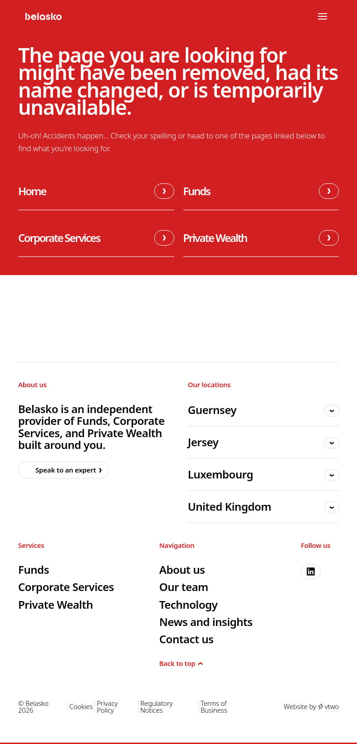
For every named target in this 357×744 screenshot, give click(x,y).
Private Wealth (261, 238)
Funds (261, 191)
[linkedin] (311, 571)
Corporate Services (96, 238)
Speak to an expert (61, 470)
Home (96, 191)
